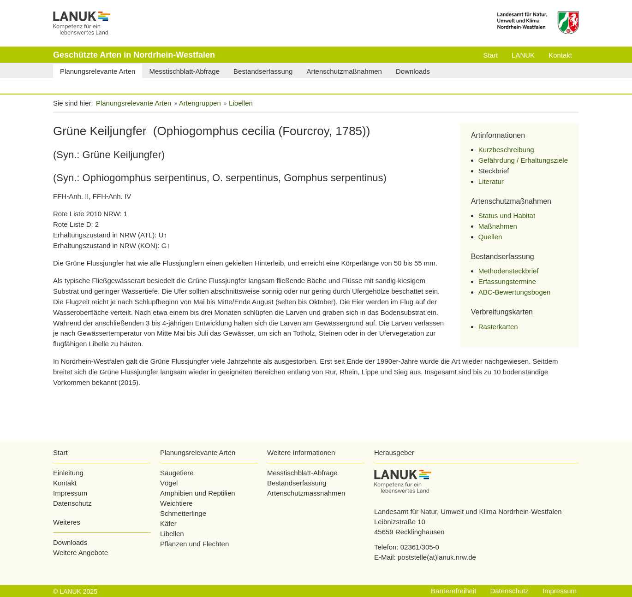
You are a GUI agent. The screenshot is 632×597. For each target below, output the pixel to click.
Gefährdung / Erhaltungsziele (523, 160)
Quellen (490, 237)
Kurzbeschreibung (506, 150)
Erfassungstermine (507, 281)
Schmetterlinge (183, 513)
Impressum (70, 493)
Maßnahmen (497, 226)
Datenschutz (72, 503)
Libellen (172, 534)
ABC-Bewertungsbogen (514, 292)
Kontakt (65, 483)
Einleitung (68, 473)
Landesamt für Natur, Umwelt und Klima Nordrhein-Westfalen (468, 511)
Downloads (70, 542)
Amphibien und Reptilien (197, 493)
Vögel (169, 483)
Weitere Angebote (80, 552)
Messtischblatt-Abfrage (302, 473)
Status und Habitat (506, 215)
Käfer (168, 523)
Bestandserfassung (296, 483)
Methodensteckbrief (508, 271)
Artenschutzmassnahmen (306, 493)
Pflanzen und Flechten (194, 544)
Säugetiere (177, 473)
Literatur (491, 181)
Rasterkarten (498, 327)
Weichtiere (176, 503)
